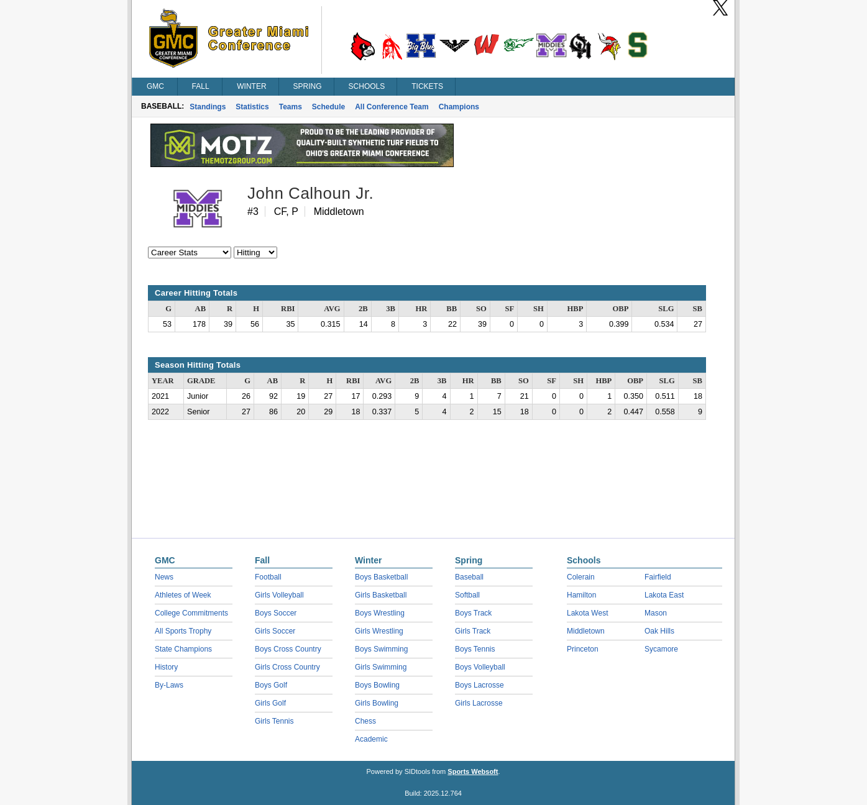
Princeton (583, 649)
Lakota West (587, 613)
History (166, 667)
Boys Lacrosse (479, 685)
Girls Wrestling (379, 631)
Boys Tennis (475, 649)
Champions (459, 106)
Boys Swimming (381, 649)
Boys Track (473, 613)
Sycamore (661, 649)
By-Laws (169, 685)
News (164, 577)
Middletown (586, 631)
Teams (290, 106)
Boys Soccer (275, 613)
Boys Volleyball (480, 667)
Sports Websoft (472, 771)
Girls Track (472, 631)
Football (268, 577)
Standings (208, 106)
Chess (365, 721)
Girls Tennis (274, 721)
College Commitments (191, 613)
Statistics (252, 106)
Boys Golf (271, 685)
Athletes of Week (183, 595)
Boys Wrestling (380, 613)
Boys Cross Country (288, 649)
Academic (371, 739)
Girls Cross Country (287, 667)
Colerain (581, 577)
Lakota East (664, 595)
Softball (467, 595)
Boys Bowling (377, 685)
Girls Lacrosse (479, 703)
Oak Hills (659, 631)
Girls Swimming (380, 667)
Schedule (328, 106)
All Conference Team (391, 106)
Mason (656, 613)
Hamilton (581, 595)
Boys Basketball (381, 577)
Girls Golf (270, 703)
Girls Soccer (275, 631)
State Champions (183, 649)
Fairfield (658, 577)
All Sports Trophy (183, 631)
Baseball (469, 577)
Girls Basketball (380, 595)
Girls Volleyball (279, 595)
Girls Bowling (376, 703)
